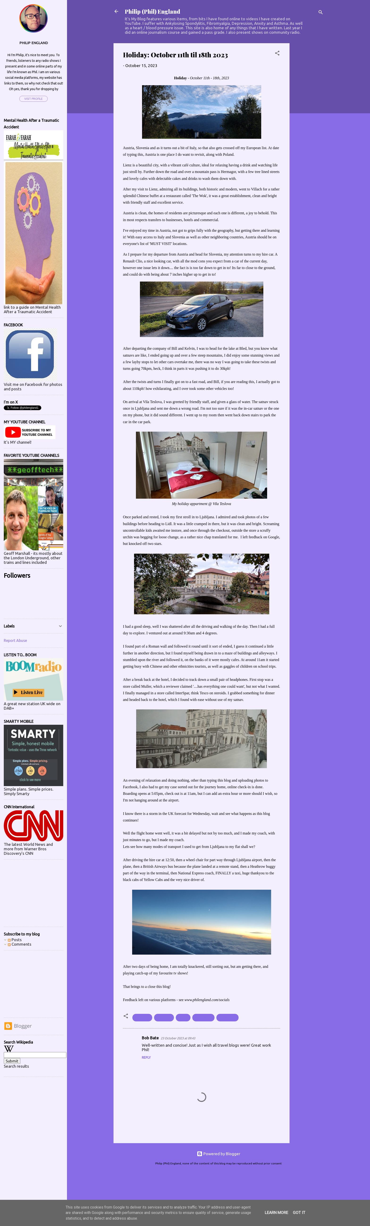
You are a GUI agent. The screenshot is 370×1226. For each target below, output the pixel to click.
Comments (19, 944)
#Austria (142, 1017)
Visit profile (33, 98)
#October (203, 1017)
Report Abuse (15, 640)
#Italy (183, 1017)
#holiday (164, 1017)
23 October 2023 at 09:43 (178, 1038)
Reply (146, 1057)
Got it (299, 1212)
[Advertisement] (308, 114)
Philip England (33, 43)
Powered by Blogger (218, 1153)
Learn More (276, 1212)
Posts (15, 939)
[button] (277, 53)
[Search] (321, 13)
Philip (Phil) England (152, 11)
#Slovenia (227, 1017)
